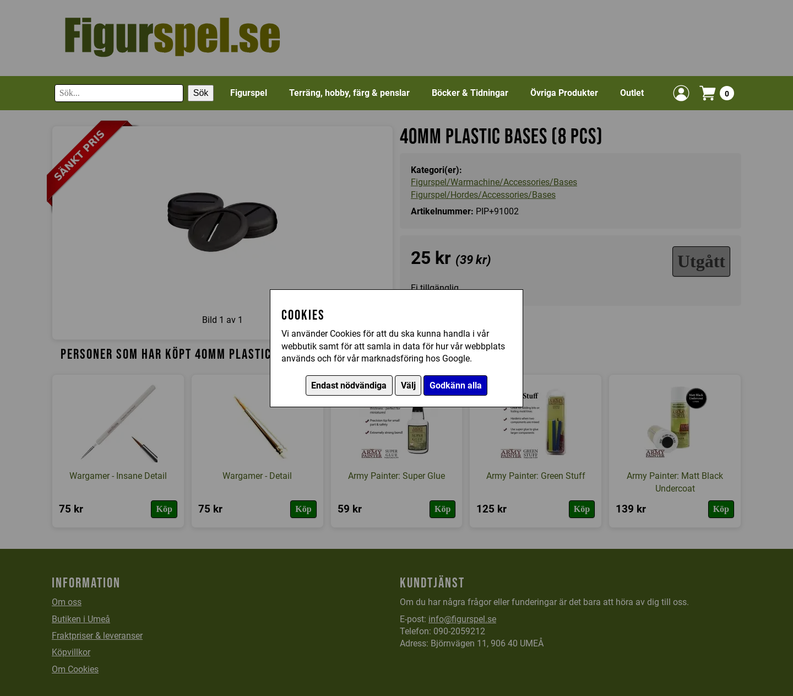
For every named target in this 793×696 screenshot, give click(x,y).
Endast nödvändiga (349, 385)
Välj (408, 385)
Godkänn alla (456, 385)
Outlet (632, 93)
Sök (201, 93)
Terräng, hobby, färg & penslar (349, 93)
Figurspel (248, 93)
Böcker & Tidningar (470, 93)
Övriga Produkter (564, 93)
